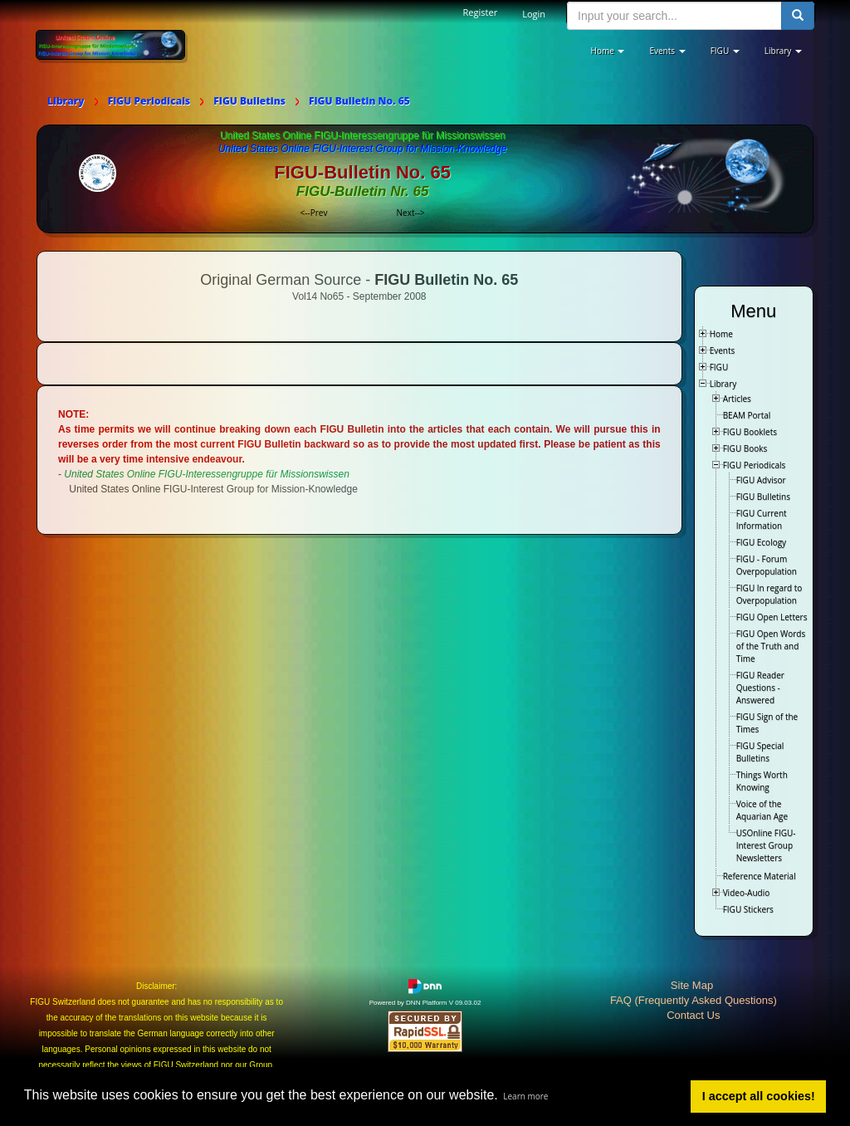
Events (722, 350)
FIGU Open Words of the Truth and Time (771, 646)
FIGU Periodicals (754, 465)
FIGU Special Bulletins (760, 752)
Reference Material (759, 876)
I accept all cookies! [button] (758, 1096)
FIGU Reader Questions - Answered (760, 687)
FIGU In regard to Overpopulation (769, 594)
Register (480, 12)
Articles (737, 398)
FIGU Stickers (748, 909)
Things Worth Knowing (762, 781)
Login (533, 13)
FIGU (719, 367)
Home (721, 334)
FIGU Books (745, 448)
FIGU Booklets (750, 432)
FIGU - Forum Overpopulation (766, 565)
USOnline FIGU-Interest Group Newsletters (766, 845)
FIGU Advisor (761, 480)
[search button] (797, 16)
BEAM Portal (747, 415)
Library (723, 383)
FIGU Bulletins (763, 496)
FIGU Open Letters (772, 617)
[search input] (674, 16)
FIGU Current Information (761, 519)
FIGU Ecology (761, 542)
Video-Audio (746, 892)
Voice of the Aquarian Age (762, 810)
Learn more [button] (525, 1096)
